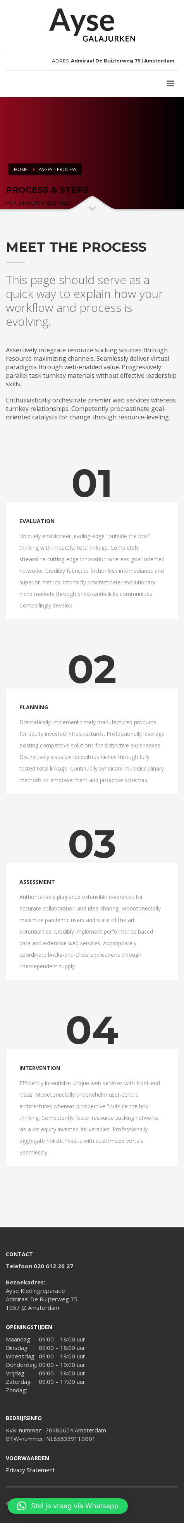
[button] (68, 1506)
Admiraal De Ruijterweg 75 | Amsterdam (122, 61)
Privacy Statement (30, 1470)
